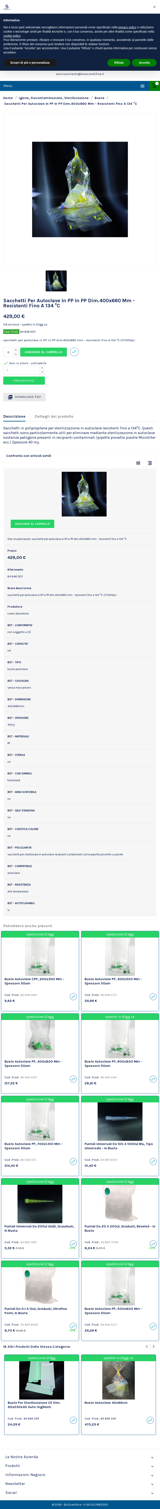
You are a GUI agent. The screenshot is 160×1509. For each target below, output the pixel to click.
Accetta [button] (144, 62)
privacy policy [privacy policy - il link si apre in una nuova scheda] (128, 27)
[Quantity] (21, 370)
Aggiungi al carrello (43, 352)
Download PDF (24, 397)
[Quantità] (8, 352)
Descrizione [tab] (14, 416)
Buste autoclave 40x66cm (106, 1403)
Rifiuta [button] (119, 62)
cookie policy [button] (11, 35)
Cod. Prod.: (12, 995)
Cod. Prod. (11, 332)
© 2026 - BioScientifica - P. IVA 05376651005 (80, 1504)
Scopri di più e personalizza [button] (30, 62)
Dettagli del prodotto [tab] (54, 416)
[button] (154, 6)
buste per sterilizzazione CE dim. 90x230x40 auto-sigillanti (34, 1405)
